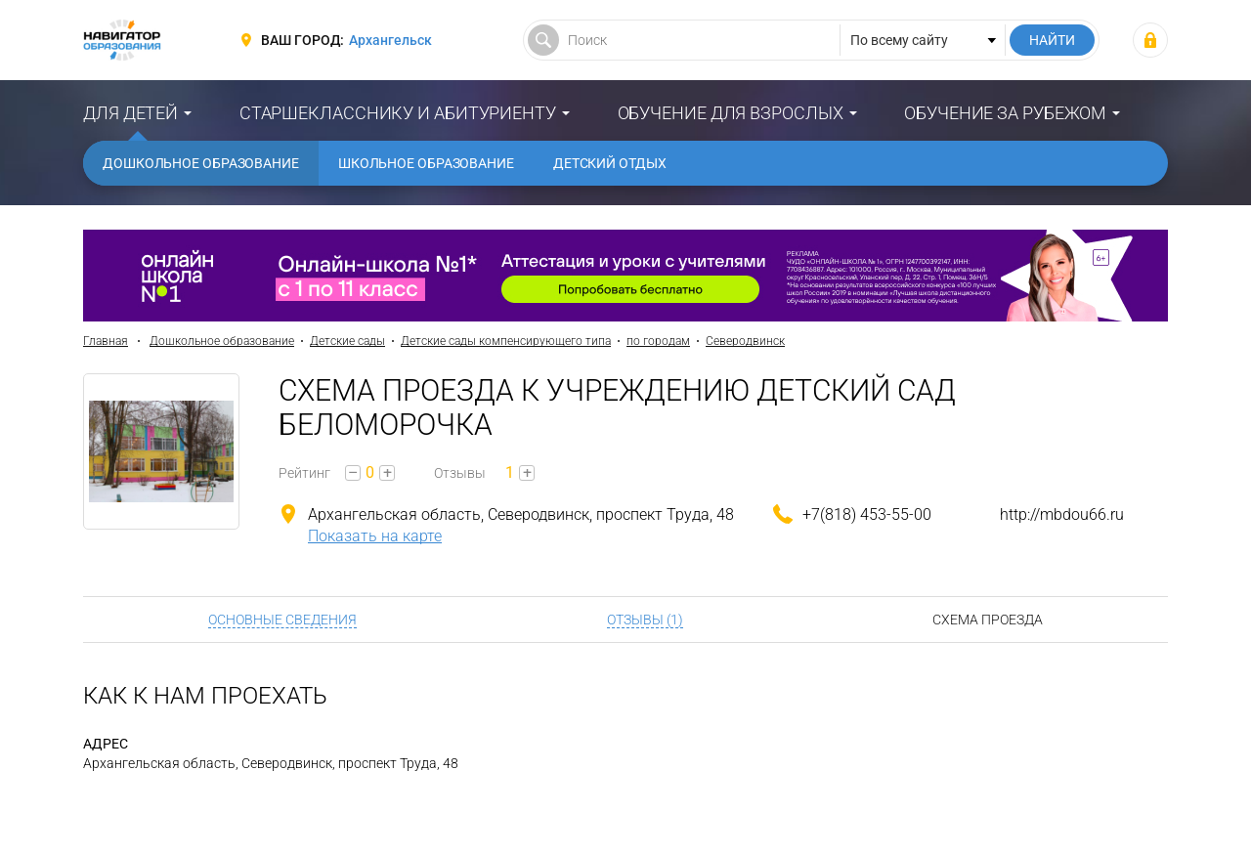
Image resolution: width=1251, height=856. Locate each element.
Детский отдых (610, 163)
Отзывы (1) (645, 619)
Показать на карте (375, 536)
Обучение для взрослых (730, 113)
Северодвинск (745, 341)
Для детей (130, 113)
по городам (658, 341)
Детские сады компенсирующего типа (506, 341)
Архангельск (390, 40)
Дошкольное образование (201, 163)
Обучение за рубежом (1005, 113)
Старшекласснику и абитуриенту (397, 113)
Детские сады (347, 341)
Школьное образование (426, 163)
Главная (105, 341)
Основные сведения (282, 619)
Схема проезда (987, 619)
